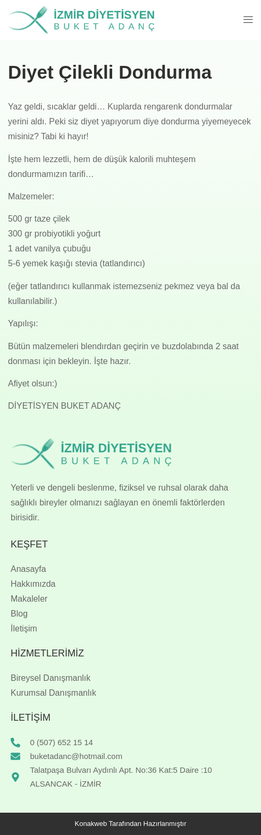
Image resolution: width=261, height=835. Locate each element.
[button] (248, 19)
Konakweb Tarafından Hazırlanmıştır (130, 824)
